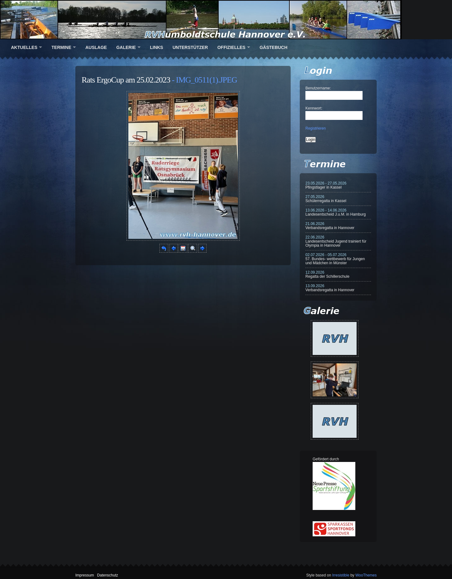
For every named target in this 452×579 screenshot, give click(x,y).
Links (156, 47)
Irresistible (340, 575)
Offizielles (231, 47)
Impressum (84, 575)
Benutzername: (318, 88)
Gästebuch (274, 47)
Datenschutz (107, 575)
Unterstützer (190, 47)
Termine (61, 47)
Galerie (126, 47)
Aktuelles (24, 47)
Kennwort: (313, 108)
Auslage (96, 47)
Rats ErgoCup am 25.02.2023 (126, 79)
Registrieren (315, 128)
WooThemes (366, 575)
